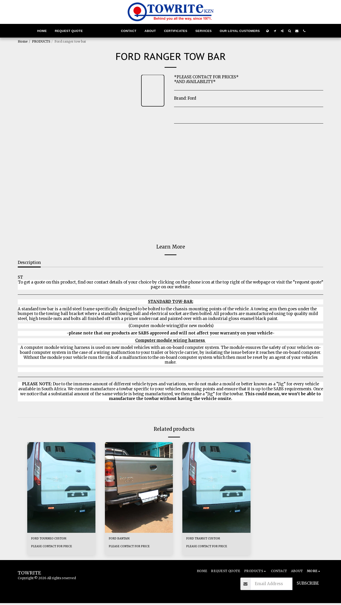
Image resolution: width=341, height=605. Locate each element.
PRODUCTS (41, 42)
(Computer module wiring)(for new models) (171, 325)
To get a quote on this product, (48, 282)
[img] (61, 487)
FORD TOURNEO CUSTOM (56, 539)
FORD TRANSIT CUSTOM (210, 539)
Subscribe (308, 585)
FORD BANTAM (124, 539)
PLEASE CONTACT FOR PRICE (54, 548)
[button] (274, 30)
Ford (192, 98)
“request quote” (308, 282)
